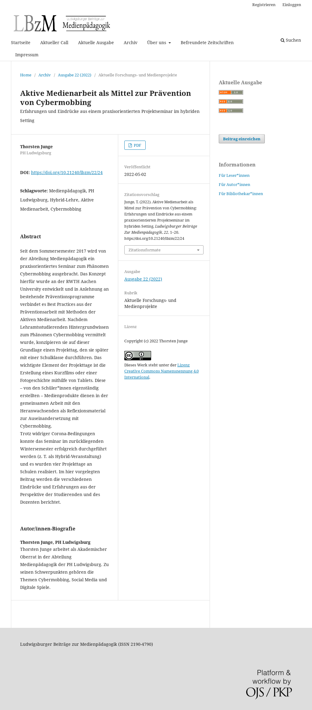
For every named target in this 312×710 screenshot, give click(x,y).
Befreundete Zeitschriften (207, 42)
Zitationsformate (145, 250)
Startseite (20, 42)
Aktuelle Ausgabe (96, 42)
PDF (137, 145)
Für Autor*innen (234, 184)
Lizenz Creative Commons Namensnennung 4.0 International (161, 371)
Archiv (130, 42)
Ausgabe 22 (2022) (74, 75)
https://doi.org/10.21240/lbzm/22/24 (67, 172)
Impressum (26, 55)
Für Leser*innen (234, 175)
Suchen (291, 40)
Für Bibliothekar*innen (241, 193)
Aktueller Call (54, 42)
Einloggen (291, 4)
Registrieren (263, 4)
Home (25, 75)
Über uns (157, 42)
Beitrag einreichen (242, 139)
